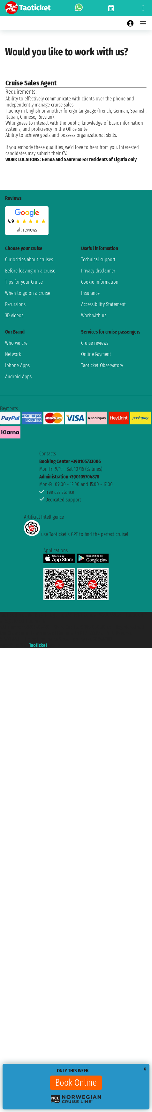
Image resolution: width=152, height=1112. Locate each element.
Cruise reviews (94, 343)
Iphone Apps (17, 365)
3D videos (14, 315)
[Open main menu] (143, 23)
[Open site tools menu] (143, 8)
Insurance (90, 293)
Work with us (93, 315)
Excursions (15, 304)
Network (13, 354)
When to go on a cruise (27, 293)
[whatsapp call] (79, 8)
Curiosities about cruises (29, 259)
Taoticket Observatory (102, 365)
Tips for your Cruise (24, 282)
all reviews (27, 230)
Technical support (98, 259)
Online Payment (96, 354)
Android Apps (18, 377)
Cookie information (99, 282)
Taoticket (38, 645)
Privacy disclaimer (98, 271)
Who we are (16, 343)
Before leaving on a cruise (30, 271)
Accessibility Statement (103, 304)
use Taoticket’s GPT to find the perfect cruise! (76, 534)
